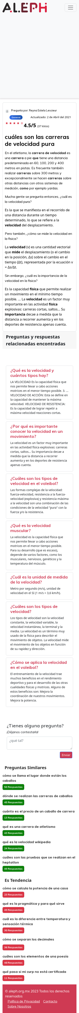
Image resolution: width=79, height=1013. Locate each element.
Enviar (66, 755)
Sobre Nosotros (19, 1006)
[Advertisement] (39, 55)
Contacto (50, 1001)
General (16, 117)
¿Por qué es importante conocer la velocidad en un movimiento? (36, 431)
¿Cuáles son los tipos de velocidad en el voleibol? (34, 481)
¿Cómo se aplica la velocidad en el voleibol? (38, 665)
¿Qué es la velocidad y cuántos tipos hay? (32, 373)
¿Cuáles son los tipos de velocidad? (34, 609)
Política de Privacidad (24, 1001)
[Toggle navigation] (70, 7)
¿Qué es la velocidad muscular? (30, 528)
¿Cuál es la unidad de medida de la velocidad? (39, 579)
